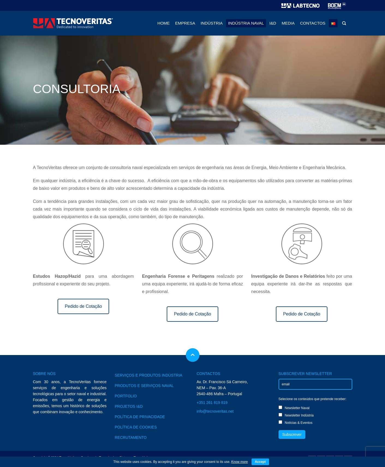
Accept (260, 462)
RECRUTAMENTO (131, 437)
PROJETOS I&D (129, 406)
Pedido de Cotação (83, 306)
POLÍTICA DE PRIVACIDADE (140, 417)
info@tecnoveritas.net (215, 411)
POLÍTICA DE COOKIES (136, 427)
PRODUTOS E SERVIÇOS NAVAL (144, 385)
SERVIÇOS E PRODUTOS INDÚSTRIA (149, 375)
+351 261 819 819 (212, 402)
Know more (239, 462)
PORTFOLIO (126, 396)
